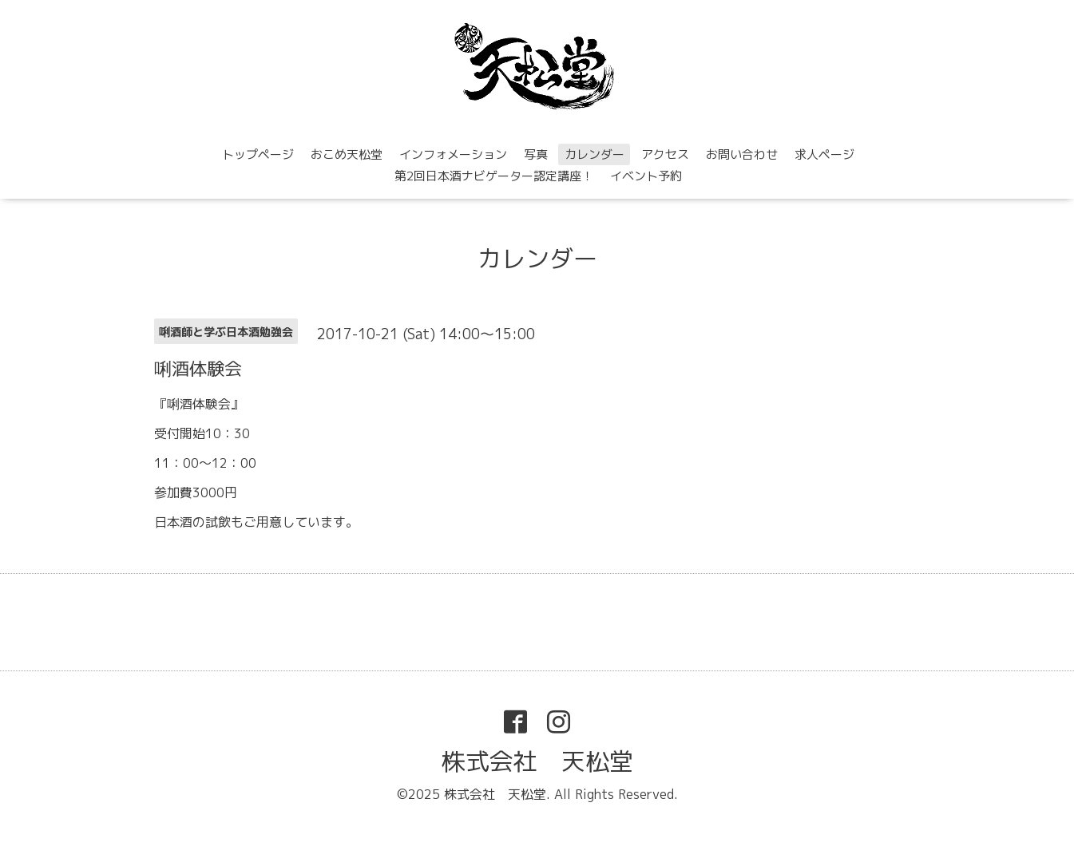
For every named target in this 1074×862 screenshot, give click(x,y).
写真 (536, 154)
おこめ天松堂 (346, 154)
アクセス (665, 154)
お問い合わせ (742, 154)
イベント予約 (646, 176)
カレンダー (594, 154)
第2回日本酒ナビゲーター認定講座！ (493, 176)
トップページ (258, 154)
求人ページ (824, 154)
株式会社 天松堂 (537, 761)
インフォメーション (453, 154)
